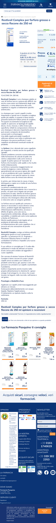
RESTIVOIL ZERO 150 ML (35, 348)
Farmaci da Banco (24, 448)
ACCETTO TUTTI (44, 511)
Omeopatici (22, 451)
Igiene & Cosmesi (10, 17)
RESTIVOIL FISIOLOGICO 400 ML (21, 379)
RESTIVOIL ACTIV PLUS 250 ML (21, 349)
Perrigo (22, 33)
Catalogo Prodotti (24, 442)
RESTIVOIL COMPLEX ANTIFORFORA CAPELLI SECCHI (7, 350)
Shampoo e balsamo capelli (26, 17)
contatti (2, 478)
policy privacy (48, 432)
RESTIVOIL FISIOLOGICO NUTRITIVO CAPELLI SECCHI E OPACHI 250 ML (48, 351)
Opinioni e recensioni (30, 66)
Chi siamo (3, 476)
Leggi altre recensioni (11, 467)
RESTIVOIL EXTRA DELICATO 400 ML (7, 379)
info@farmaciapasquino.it (8, 481)
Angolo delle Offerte (25, 439)
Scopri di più (10, 520)
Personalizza (48, 507)
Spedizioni (3, 500)
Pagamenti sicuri (5, 503)
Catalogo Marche (24, 444)
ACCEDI (4, 319)
